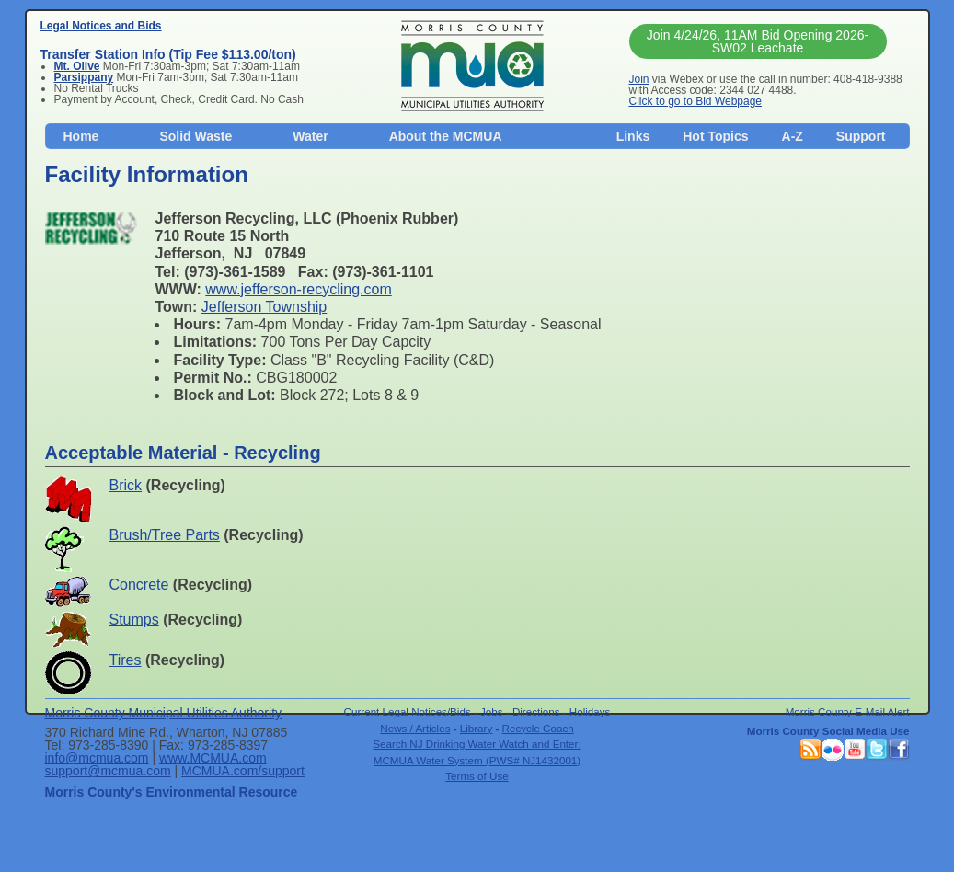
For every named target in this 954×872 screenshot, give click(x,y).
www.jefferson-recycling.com (298, 289)
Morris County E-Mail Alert (848, 711)
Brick (126, 485)
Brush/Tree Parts (164, 535)
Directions (536, 711)
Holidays (590, 711)
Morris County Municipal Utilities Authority (163, 713)
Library (476, 728)
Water (310, 136)
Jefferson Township (264, 307)
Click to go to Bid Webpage (696, 101)
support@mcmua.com (108, 770)
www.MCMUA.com (213, 758)
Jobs (491, 711)
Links (633, 136)
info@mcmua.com (97, 758)
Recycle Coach (538, 728)
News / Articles (415, 728)
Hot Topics (715, 136)
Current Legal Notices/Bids (407, 711)
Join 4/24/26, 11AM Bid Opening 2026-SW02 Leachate (757, 41)
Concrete (139, 584)
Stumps (134, 619)
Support (861, 136)
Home (81, 136)
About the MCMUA (445, 136)
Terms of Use (476, 776)
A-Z (792, 136)
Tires (125, 660)
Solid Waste (195, 136)
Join (639, 79)
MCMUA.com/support (243, 770)
